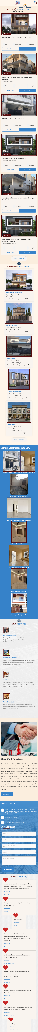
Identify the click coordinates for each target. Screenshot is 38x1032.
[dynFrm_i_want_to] (19, 852)
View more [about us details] (6, 794)
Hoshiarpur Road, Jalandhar (19, 615)
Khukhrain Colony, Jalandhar (19, 496)
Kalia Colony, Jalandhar (28, 473)
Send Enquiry (27, 49)
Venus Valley (11, 358)
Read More (7, 891)
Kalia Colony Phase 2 (15, 391)
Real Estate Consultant (10, 635)
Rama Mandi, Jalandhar (19, 544)
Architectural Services (10, 680)
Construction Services (10, 657)
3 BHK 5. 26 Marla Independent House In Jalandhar (17, 38)
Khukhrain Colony (11, 325)
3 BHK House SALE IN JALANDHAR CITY (14, 158)
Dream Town (11, 424)
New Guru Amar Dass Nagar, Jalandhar (19, 520)
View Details (10, 49)
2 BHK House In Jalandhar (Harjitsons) (13, 119)
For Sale (6, 34)
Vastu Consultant (8, 702)
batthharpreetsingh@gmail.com (14, 822)
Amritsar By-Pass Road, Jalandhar (19, 567)
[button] (11, 817)
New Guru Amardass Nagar (14, 292)
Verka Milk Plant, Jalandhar (11, 473)
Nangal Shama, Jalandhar (19, 591)
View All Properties (19, 258)
